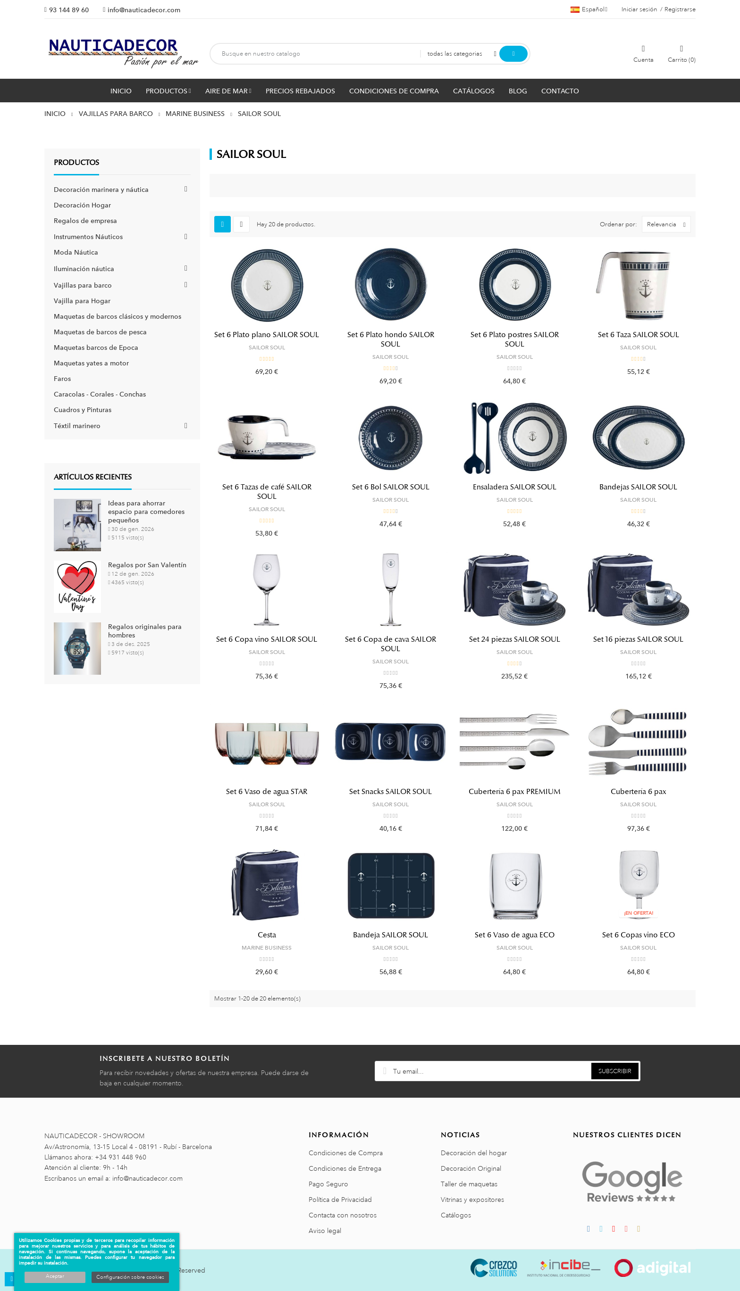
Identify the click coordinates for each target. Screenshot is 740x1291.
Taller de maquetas (469, 1184)
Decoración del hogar (474, 1153)
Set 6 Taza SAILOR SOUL (638, 334)
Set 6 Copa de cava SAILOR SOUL (390, 644)
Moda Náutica (76, 252)
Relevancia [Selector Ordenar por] (668, 224)
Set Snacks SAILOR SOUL (390, 791)
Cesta (267, 935)
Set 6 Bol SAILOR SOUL (390, 487)
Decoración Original (471, 1168)
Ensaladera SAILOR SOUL (514, 487)
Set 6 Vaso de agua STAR (266, 791)
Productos (76, 162)
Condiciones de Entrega (345, 1168)
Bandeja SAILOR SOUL (390, 935)
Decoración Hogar (82, 205)
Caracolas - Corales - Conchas (100, 394)
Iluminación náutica (84, 269)
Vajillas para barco (83, 285)
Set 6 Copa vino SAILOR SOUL (266, 639)
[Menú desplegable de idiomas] (589, 9)
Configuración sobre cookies (130, 1277)
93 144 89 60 (69, 10)
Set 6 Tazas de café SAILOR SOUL (266, 491)
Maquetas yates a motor (91, 363)
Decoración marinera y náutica (101, 189)
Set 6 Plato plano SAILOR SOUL (266, 334)
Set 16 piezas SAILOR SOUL (638, 639)
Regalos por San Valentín (147, 565)
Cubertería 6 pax (638, 791)
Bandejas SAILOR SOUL (638, 487)
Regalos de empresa (85, 220)
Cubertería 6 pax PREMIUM (515, 791)
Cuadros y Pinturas (82, 410)
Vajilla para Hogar (82, 301)
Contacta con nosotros (343, 1215)
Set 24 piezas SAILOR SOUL (514, 639)
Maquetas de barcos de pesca (100, 332)
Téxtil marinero (77, 426)
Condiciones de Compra (346, 1153)
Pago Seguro (328, 1184)
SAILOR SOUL (267, 347)
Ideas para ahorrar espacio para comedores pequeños (146, 511)
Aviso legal (325, 1230)
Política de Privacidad (340, 1199)
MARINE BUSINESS (267, 947)
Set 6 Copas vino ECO (638, 935)
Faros (62, 378)
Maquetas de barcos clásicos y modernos (117, 316)
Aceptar (55, 1276)
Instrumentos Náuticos (88, 236)
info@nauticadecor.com (144, 10)
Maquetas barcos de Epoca (96, 347)
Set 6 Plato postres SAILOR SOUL (515, 339)
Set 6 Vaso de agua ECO (515, 935)
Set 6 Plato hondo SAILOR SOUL (390, 339)
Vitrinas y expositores (472, 1199)
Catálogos (456, 1215)
